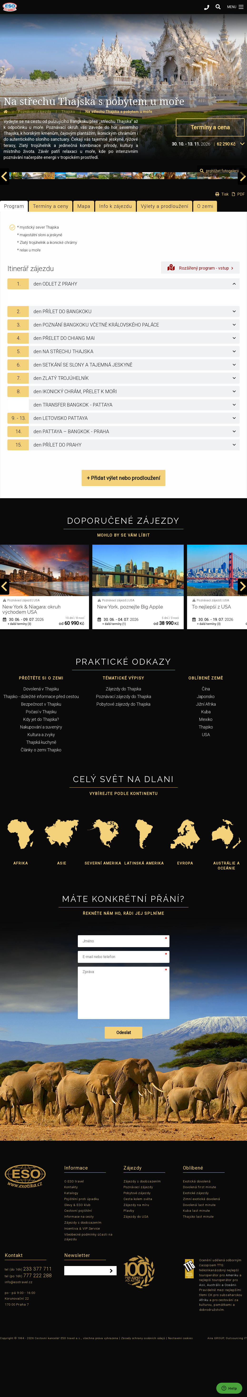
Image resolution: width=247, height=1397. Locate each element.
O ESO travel (74, 1234)
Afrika (20, 916)
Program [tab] (14, 259)
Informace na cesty (79, 1269)
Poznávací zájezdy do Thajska (123, 749)
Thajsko (206, 779)
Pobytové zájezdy (137, 1245)
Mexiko (205, 771)
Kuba (206, 764)
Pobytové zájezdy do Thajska (123, 756)
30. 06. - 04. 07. (122, 672)
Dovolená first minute (199, 1240)
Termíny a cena (210, 127)
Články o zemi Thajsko (41, 802)
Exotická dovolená (197, 1234)
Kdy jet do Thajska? (41, 771)
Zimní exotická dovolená (201, 1251)
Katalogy (71, 1245)
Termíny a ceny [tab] (51, 259)
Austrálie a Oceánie (226, 918)
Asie (61, 916)
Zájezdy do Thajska (123, 741)
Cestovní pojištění (78, 1263)
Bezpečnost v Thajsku (41, 756)
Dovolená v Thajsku (41, 741)
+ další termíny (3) (24, 676)
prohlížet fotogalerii (219, 223)
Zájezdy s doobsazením (83, 1275)
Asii (202, 1338)
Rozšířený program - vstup (200, 320)
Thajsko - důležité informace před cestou (41, 749)
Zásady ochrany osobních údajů (143, 1390)
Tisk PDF (229, 246)
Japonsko (206, 749)
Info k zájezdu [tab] (115, 259)
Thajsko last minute (198, 1269)
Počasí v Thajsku (41, 764)
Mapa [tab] (83, 259)
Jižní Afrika (206, 756)
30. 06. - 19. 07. (217, 672)
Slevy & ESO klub (77, 1257)
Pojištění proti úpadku (81, 1251)
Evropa (185, 916)
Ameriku (232, 1328)
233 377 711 (37, 1322)
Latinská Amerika (144, 916)
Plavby (129, 1263)
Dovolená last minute (199, 1257)
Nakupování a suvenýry (41, 779)
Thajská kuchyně (41, 794)
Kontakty (71, 1240)
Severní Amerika (103, 916)
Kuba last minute (196, 1263)
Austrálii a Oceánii (221, 1338)
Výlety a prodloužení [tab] (164, 259)
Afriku (203, 1352)
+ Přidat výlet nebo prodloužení (123, 531)
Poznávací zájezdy (138, 1240)
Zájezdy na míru (136, 1257)
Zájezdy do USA (136, 1269)
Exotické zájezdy (196, 1245)
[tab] (123, 336)
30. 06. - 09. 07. (28, 672)
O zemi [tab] (205, 259)
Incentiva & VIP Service (82, 1281)
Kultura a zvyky (41, 787)
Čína (206, 741)
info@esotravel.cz (19, 1335)
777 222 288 (37, 1328)
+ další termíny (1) (119, 676)
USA (206, 787)
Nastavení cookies (180, 1390)
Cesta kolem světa (138, 1251)
